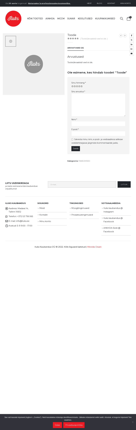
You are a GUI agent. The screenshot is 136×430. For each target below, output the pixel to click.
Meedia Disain (94, 247)
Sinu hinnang (78, 82)
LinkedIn (131, 44)
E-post (75, 129)
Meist (89, 3)
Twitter (131, 40)
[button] (122, 18)
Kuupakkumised (105, 18)
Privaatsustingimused (82, 214)
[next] (125, 36)
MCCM (60, 18)
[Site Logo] (13, 19)
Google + (131, 49)
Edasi (57, 425)
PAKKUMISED (84, 161)
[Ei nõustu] (132, 422)
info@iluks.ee (22, 221)
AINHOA (50, 18)
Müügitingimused (80, 208)
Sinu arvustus (78, 91)
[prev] (121, 36)
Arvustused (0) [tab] (75, 48)
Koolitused (85, 18)
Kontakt (111, 3)
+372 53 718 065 (25, 216)
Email (131, 53)
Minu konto (125, 3)
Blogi (99, 3)
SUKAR (71, 18)
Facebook (131, 35)
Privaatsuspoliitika (73, 425)
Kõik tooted (35, 18)
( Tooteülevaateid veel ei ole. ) (94, 39)
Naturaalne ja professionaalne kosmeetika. (49, 3)
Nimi (74, 119)
